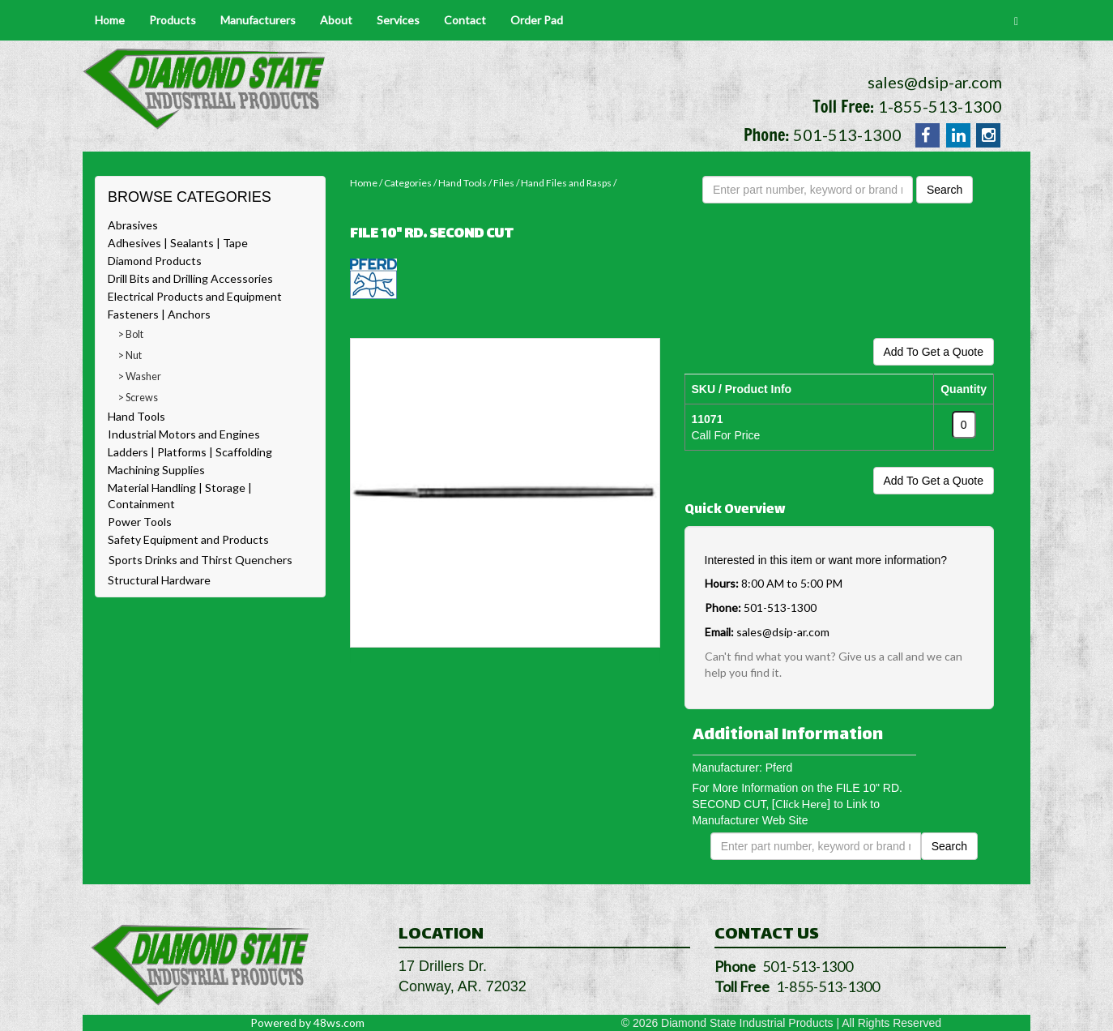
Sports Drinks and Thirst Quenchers (200, 560)
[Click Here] (801, 804)
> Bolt (130, 334)
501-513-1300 (847, 134)
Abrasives (133, 225)
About (336, 20)
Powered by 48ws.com (307, 1022)
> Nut (130, 355)
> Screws (138, 397)
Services (398, 20)
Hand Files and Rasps (566, 183)
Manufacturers (258, 20)
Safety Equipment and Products (188, 539)
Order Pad (536, 20)
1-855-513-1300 (940, 106)
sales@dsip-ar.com (935, 82)
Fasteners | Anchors (159, 314)
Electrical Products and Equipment (195, 296)
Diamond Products (155, 260)
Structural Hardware (159, 580)
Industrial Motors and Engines (184, 434)
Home (110, 20)
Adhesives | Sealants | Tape (178, 243)
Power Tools (140, 521)
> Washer (139, 376)
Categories (408, 183)
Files (503, 183)
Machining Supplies (156, 470)
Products (172, 20)
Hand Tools (136, 416)
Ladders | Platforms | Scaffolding (190, 452)
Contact (465, 20)
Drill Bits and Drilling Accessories (190, 278)
